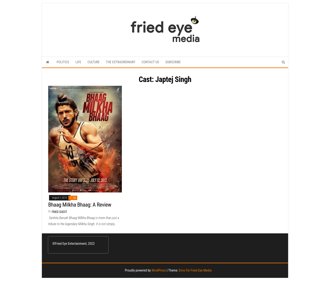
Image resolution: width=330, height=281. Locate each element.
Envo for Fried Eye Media (195, 270)
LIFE (78, 62)
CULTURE (94, 62)
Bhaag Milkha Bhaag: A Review (79, 205)
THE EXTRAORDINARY (120, 62)
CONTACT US (150, 62)
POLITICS (63, 62)
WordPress (159, 270)
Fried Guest (59, 212)
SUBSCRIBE (173, 62)
